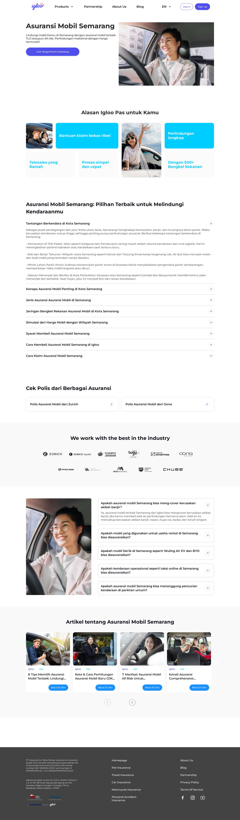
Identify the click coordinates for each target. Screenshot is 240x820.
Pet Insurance (121, 767)
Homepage (119, 760)
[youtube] (202, 797)
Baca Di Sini (58, 687)
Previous (23, 662)
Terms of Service (191, 789)
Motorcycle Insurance (126, 789)
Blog (140, 6)
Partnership (93, 6)
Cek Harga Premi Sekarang (52, 52)
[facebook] (182, 797)
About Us (119, 6)
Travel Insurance (123, 775)
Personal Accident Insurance (124, 798)
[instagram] (192, 797)
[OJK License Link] (35, 797)
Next (216, 662)
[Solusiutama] (42, 804)
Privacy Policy (189, 782)
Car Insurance (121, 782)
